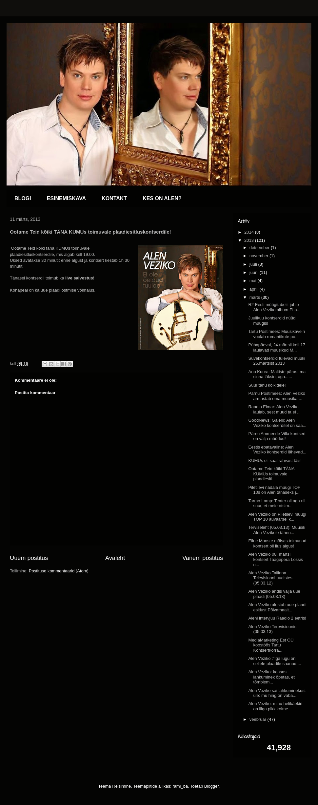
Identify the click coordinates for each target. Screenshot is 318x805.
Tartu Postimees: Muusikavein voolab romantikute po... (276, 334)
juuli (253, 264)
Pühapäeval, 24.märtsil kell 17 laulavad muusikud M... (276, 347)
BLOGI (22, 198)
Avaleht (115, 558)
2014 (249, 232)
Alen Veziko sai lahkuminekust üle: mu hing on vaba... (277, 693)
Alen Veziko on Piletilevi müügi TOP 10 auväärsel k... (277, 517)
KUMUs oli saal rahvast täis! (275, 460)
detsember (260, 247)
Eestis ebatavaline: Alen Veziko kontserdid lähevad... (277, 450)
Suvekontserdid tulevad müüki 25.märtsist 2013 (276, 361)
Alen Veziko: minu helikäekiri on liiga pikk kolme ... (275, 706)
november (259, 255)
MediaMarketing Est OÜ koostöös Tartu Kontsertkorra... (270, 645)
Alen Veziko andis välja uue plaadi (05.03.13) (274, 594)
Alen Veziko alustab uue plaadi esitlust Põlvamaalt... (277, 607)
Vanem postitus (202, 558)
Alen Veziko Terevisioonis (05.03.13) (272, 629)
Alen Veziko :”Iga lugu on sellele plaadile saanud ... (274, 661)
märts (255, 297)
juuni (254, 272)
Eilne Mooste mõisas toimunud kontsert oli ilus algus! (277, 543)
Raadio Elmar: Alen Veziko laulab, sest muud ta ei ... (274, 409)
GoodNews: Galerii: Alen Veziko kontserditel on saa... (277, 423)
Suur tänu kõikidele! (267, 385)
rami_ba (180, 786)
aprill (254, 289)
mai (253, 280)
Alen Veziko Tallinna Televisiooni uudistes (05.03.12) (270, 577)
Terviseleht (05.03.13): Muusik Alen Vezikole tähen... (276, 530)
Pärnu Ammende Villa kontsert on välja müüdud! (277, 436)
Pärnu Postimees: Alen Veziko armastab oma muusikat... (276, 396)
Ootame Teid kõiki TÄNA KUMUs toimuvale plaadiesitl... (271, 473)
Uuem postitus (29, 558)
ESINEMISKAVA (66, 198)
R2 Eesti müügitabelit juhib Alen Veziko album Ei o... (274, 307)
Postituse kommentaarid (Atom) (59, 570)
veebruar (258, 719)
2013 (249, 240)
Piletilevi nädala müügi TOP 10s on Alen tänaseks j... (274, 490)
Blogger (211, 786)
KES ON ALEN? (162, 198)
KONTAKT (114, 198)
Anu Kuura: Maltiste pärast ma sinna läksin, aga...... (277, 374)
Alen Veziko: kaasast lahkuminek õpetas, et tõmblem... (271, 676)
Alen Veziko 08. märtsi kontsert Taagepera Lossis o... (275, 559)
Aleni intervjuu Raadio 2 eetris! (277, 618)
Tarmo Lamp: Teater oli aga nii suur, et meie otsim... (276, 503)
